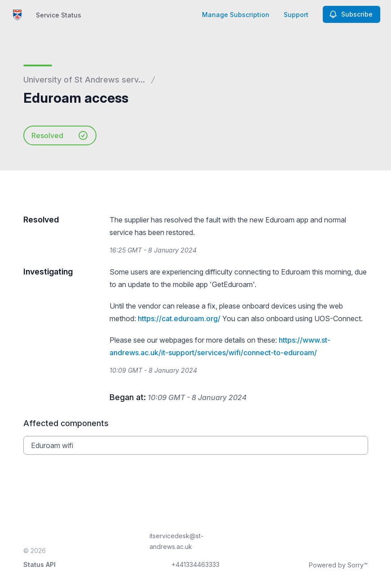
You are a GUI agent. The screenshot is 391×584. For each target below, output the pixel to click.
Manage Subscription (235, 14)
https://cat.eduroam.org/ (179, 318)
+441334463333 (195, 564)
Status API (39, 564)
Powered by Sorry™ (338, 565)
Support (296, 14)
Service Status (58, 15)
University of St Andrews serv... (84, 79)
